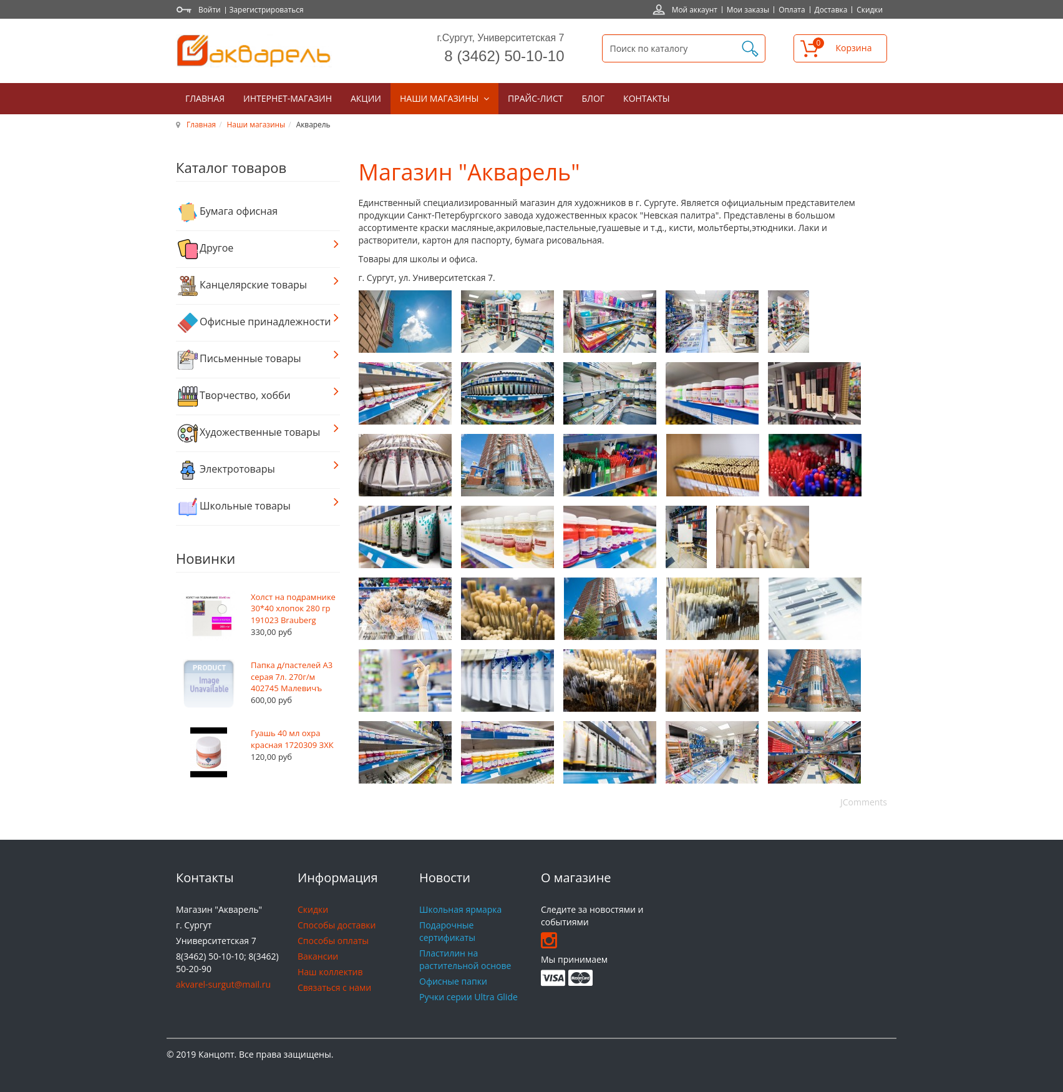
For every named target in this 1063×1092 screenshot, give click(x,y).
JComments (863, 802)
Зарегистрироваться (267, 9)
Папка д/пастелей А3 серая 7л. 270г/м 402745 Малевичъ (291, 676)
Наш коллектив (330, 972)
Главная (205, 98)
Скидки (870, 9)
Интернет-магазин (287, 98)
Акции (366, 98)
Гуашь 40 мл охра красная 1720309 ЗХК (292, 738)
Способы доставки (337, 925)
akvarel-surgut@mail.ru (223, 984)
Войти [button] (209, 9)
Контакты (646, 98)
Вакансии (318, 956)
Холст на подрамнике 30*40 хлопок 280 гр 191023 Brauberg (293, 608)
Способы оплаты (333, 941)
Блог (593, 98)
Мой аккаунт (694, 9)
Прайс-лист (535, 98)
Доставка (831, 9)
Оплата (792, 9)
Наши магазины (440, 98)
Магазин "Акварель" (469, 172)
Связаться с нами (334, 987)
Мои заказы (748, 9)
